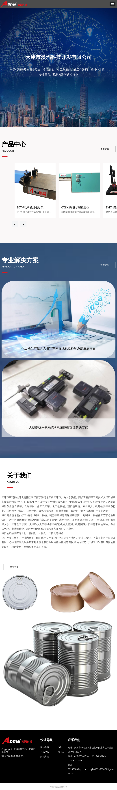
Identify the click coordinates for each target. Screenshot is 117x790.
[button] (112, 4)
